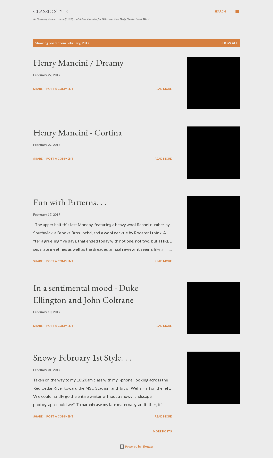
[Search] (220, 11)
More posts (162, 431)
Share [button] (38, 88)
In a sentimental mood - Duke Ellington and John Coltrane (85, 294)
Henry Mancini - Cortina (77, 132)
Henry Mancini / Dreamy (78, 62)
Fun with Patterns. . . (70, 202)
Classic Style (50, 11)
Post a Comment (59, 88)
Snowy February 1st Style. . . (82, 357)
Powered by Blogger (136, 446)
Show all (229, 43)
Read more (163, 88)
